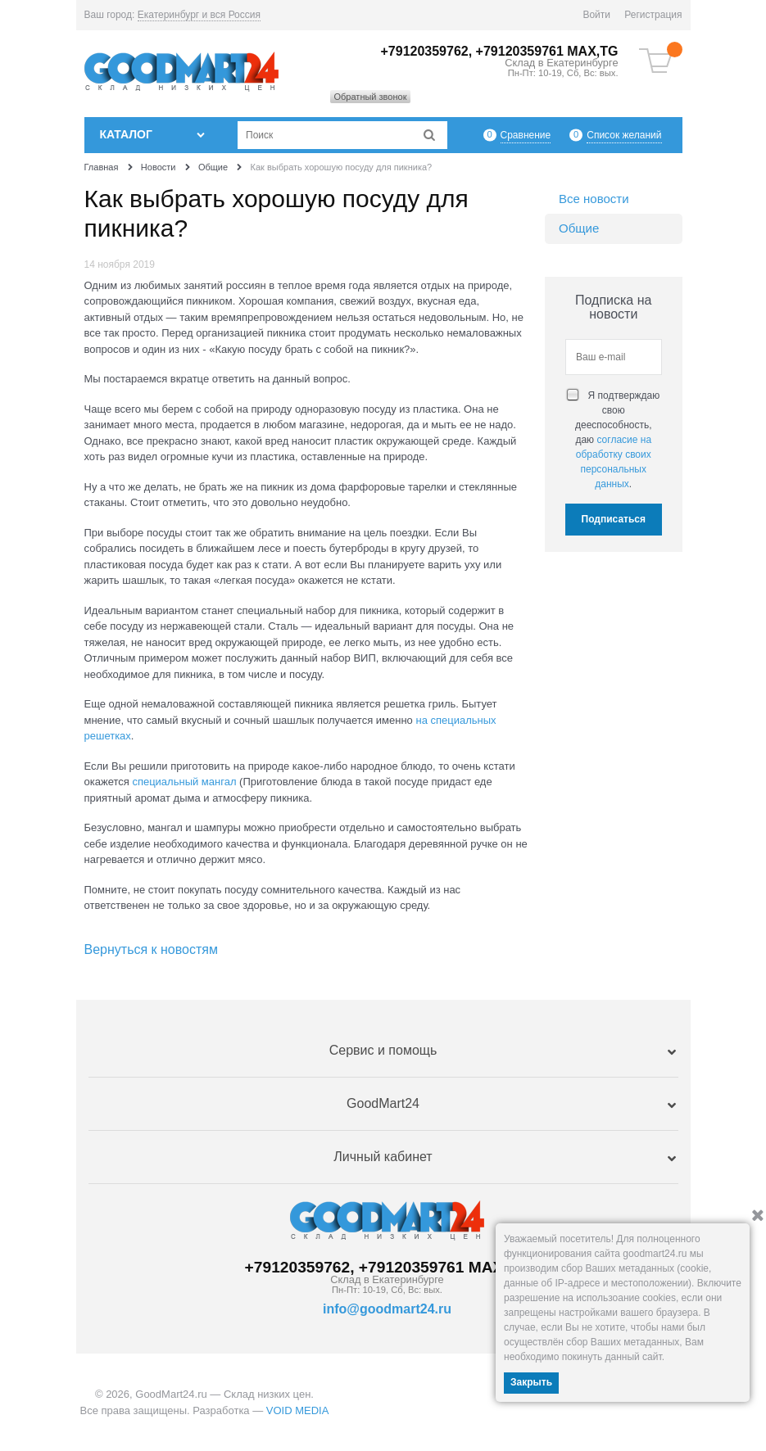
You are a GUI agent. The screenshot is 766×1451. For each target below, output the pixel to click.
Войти (596, 14)
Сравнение (526, 135)
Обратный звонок (370, 97)
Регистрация (653, 14)
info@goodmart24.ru (387, 1309)
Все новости (594, 199)
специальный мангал (184, 781)
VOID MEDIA (297, 1410)
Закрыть (531, 1382)
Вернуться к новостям (151, 949)
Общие (579, 228)
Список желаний (624, 135)
